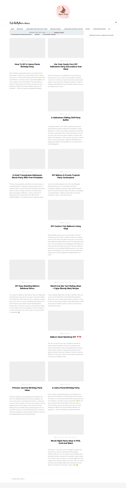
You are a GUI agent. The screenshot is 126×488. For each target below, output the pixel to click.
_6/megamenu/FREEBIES (49, 34)
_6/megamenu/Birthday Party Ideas (36, 29)
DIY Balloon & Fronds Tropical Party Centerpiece (66, 176)
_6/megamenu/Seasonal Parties (73, 29)
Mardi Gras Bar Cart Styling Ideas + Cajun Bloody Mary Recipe (65, 287)
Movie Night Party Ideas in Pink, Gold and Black (66, 442)
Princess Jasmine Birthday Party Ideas (27, 389)
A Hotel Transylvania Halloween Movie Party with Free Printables (27, 176)
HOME (12, 29)
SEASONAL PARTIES (55, 29)
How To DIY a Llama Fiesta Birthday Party (27, 65)
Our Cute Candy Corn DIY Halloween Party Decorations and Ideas (66, 66)
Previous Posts (18, 478)
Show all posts (59, 32)
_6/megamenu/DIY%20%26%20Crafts (21, 34)
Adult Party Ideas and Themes (66, 282)
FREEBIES (37, 34)
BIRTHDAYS (20, 29)
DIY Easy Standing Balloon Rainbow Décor (27, 287)
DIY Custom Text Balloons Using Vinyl (66, 227)
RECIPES (88, 29)
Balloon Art (28, 60)
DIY (109, 29)
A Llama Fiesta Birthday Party (66, 388)
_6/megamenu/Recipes (99, 29)
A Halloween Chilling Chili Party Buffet (65, 119)
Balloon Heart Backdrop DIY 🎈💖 (65, 337)
